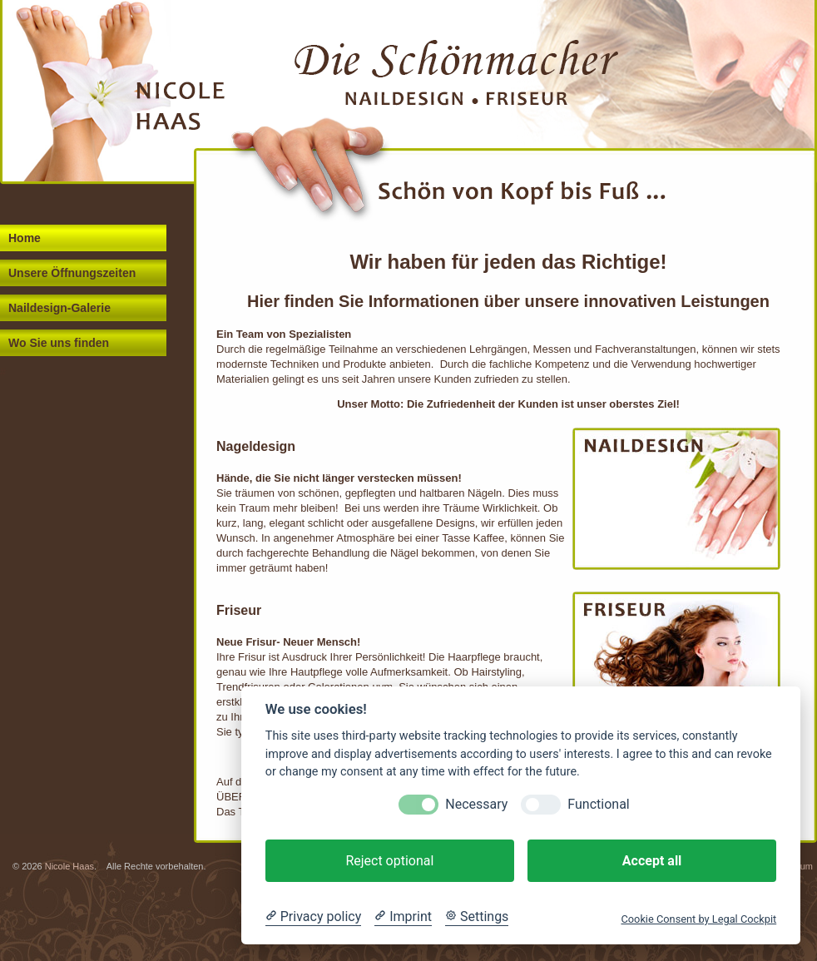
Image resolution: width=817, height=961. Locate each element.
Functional (598, 804)
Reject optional (389, 861)
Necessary (476, 804)
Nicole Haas (69, 866)
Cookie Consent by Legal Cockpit (698, 919)
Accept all (651, 861)
